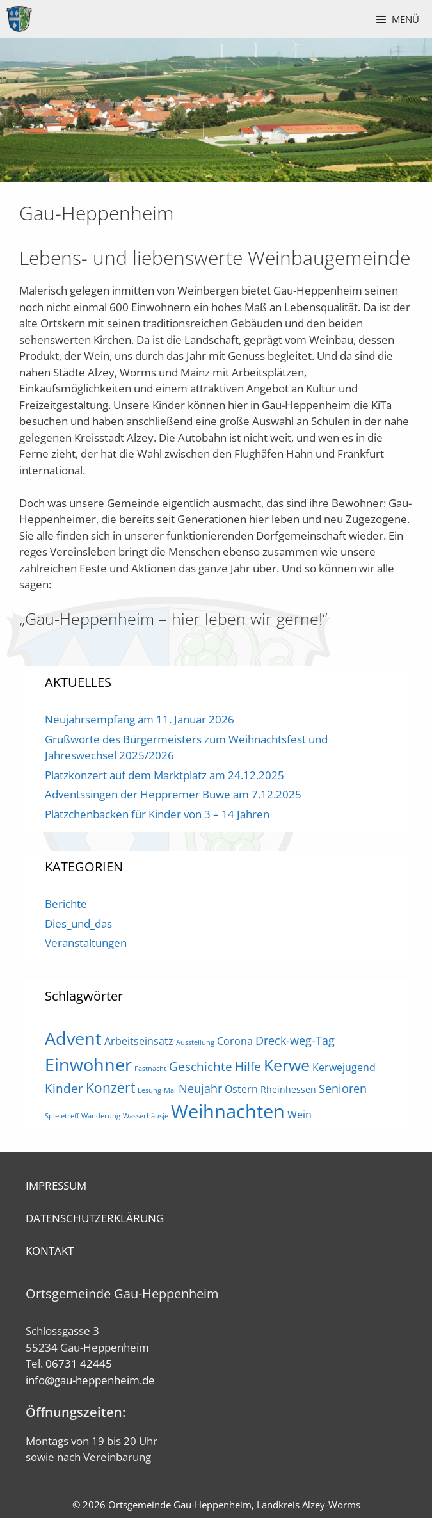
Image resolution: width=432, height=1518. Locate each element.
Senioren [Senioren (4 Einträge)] (343, 1088)
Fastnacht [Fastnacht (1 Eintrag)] (150, 1068)
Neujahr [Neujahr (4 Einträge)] (200, 1088)
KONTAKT (50, 1250)
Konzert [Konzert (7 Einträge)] (110, 1087)
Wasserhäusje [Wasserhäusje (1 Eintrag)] (145, 1115)
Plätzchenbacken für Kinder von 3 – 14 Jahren (157, 814)
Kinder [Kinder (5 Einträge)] (64, 1088)
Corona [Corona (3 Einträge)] (235, 1041)
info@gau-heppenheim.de (90, 1380)
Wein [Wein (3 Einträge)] (299, 1115)
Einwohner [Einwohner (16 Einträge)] (88, 1064)
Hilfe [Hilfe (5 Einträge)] (248, 1066)
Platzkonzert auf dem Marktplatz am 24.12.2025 (164, 775)
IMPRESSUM (56, 1185)
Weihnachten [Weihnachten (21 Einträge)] (228, 1111)
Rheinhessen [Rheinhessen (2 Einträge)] (288, 1089)
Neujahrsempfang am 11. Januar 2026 (139, 719)
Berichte (66, 903)
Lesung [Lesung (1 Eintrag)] (149, 1090)
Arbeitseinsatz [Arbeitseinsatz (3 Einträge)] (138, 1041)
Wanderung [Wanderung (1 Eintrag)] (100, 1115)
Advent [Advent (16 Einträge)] (73, 1038)
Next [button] (416, 107)
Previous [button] (16, 107)
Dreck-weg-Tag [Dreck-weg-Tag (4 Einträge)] (295, 1040)
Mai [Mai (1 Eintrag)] (170, 1090)
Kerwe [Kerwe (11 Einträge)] (287, 1065)
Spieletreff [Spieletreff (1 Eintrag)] (62, 1115)
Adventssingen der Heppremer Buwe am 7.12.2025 (173, 794)
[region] (216, 110)
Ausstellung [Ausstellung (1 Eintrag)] (195, 1042)
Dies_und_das (78, 923)
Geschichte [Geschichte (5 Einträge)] (200, 1066)
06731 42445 (78, 1363)
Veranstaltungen (86, 942)
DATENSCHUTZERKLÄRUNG (95, 1218)
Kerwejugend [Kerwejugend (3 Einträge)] (344, 1067)
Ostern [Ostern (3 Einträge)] (241, 1089)
